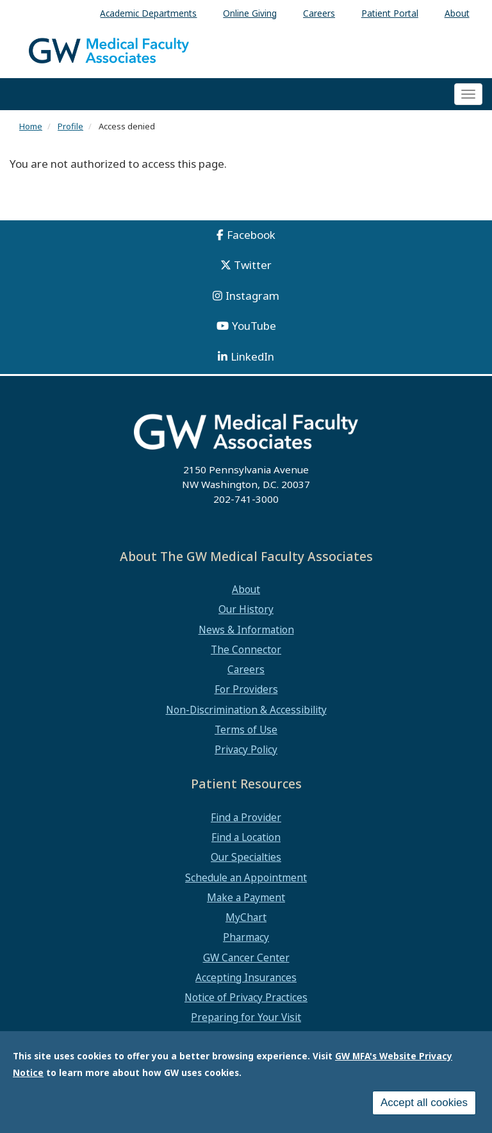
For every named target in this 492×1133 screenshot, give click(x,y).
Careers (246, 669)
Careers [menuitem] (319, 13)
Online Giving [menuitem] (250, 13)
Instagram (252, 295)
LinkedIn (252, 356)
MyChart (246, 917)
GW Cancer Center (246, 957)
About (246, 589)
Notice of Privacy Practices (246, 997)
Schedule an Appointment (246, 877)
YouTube (254, 325)
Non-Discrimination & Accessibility (246, 709)
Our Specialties (246, 857)
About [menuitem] (457, 13)
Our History (246, 609)
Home (30, 126)
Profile (70, 126)
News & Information (246, 629)
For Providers (246, 689)
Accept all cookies (424, 1106)
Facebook (251, 234)
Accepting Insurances (246, 977)
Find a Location (246, 837)
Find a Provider (246, 817)
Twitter (253, 264)
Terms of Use (246, 729)
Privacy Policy (246, 749)
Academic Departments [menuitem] (148, 13)
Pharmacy (246, 937)
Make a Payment (246, 897)
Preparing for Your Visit (246, 1017)
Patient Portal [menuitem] (389, 13)
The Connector (246, 649)
